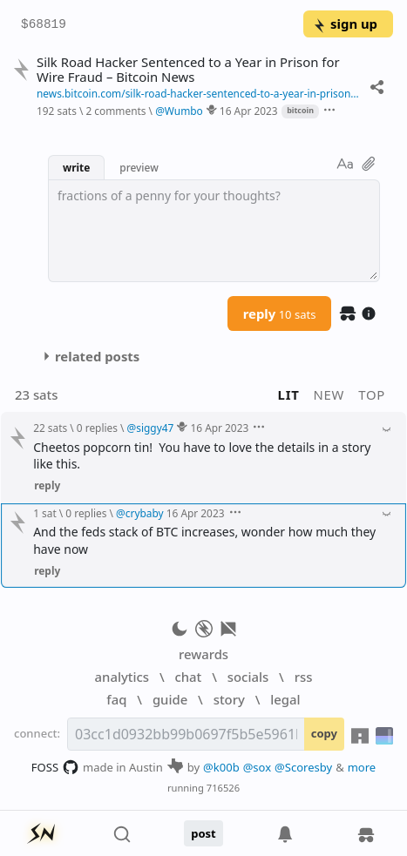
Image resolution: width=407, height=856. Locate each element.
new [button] (329, 394)
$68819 (43, 25)
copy (324, 733)
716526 (223, 787)
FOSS (55, 767)
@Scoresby (303, 767)
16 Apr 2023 (249, 111)
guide (170, 699)
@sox (257, 767)
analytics (122, 676)
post (203, 833)
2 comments (115, 111)
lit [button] (289, 394)
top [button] (371, 394)
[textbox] (214, 231)
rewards (203, 654)
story (229, 699)
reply (279, 313)
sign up (344, 23)
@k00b (221, 767)
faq (116, 699)
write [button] (76, 167)
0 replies (97, 428)
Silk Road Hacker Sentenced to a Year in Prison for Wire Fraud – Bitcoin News (188, 69)
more (362, 767)
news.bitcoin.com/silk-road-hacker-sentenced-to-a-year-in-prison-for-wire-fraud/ (199, 93)
